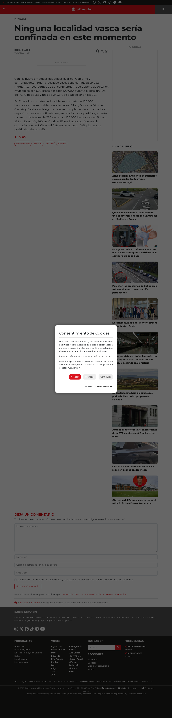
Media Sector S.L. (105, 386)
